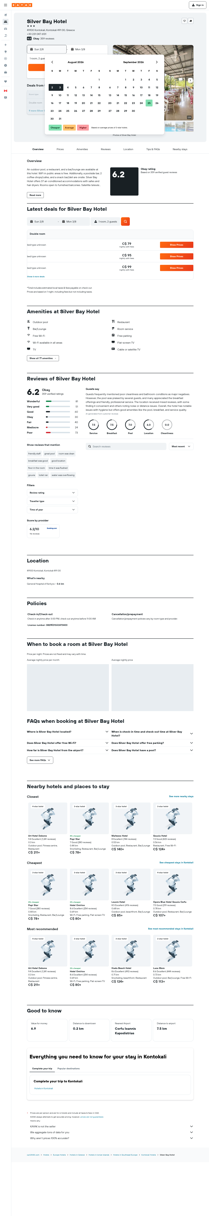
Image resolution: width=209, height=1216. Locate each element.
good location (58, 460)
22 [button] (99, 103)
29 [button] (99, 110)
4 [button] (68, 87)
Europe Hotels (59, 1208)
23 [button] (52, 110)
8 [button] (99, 87)
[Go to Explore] (5, 51)
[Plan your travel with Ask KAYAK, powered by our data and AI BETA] (5, 45)
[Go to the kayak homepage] (22, 5)
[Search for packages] (5, 35)
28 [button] (91, 110)
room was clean (66, 453)
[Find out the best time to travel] (5, 65)
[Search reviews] (128, 446)
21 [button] (91, 103)
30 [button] (52, 118)
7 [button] (91, 87)
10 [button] (60, 95)
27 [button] (83, 110)
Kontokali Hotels (148, 1208)
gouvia (31, 475)
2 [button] (52, 87)
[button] (5, 5)
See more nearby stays (181, 850)
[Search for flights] (5, 15)
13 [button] (83, 95)
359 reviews (47, 38)
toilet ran (43, 475)
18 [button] (68, 103)
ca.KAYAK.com (33, 1208)
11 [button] (68, 95)
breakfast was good (38, 460)
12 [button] (75, 95)
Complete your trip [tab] (42, 1122)
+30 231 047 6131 (36, 34)
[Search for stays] (5, 22)
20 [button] (83, 103)
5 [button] (75, 87)
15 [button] (99, 95)
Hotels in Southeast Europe (125, 1208)
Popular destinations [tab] (68, 1122)
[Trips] (5, 81)
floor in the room (36, 467)
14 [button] (91, 95)
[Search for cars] (5, 28)
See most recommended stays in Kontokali (170, 982)
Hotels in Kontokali (43, 1142)
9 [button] (52, 95)
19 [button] (75, 103)
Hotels (46, 1208)
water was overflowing (63, 475)
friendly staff (34, 453)
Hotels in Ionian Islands (99, 1208)
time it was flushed (58, 467)
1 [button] (99, 79)
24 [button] (59, 110)
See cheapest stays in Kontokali (176, 916)
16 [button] (52, 103)
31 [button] (60, 118)
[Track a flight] (5, 58)
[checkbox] (43, 531)
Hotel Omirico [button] (77, 959)
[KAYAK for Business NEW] (5, 72)
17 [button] (60, 103)
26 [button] (75, 110)
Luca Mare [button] (159, 1022)
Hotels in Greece (77, 1208)
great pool (49, 453)
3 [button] (60, 87)
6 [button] (83, 87)
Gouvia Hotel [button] (160, 889)
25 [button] (67, 110)
